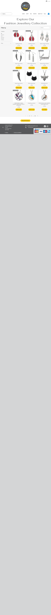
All (1, 33)
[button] (49, 13)
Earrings (2, 38)
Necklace (2, 34)
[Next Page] (37, 116)
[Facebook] (45, 126)
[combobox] (45, 28)
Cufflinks (2, 39)
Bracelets (2, 37)
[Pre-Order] (44, 109)
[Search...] (6, 14)
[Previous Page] (25, 116)
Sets (2, 35)
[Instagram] (47, 126)
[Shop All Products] (25, 121)
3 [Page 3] (31, 115)
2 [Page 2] (29, 115)
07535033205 (30, 127)
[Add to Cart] (18, 48)
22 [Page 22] (35, 115)
